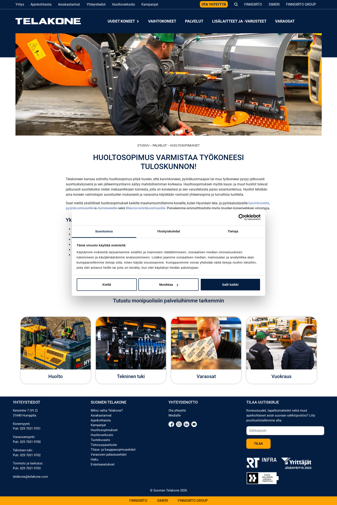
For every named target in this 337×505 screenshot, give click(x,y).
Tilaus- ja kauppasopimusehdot (113, 450)
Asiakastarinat (69, 4)
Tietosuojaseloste (104, 445)
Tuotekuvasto (100, 440)
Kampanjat (149, 4)
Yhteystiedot (96, 4)
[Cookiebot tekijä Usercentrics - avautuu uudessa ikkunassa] (241, 217)
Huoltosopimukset (104, 430)
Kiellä (106, 284)
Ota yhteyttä (214, 4)
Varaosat (285, 21)
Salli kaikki (230, 284)
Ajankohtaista (41, 4)
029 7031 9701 (30, 428)
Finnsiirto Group (301, 4)
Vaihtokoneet (162, 21)
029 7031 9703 (30, 468)
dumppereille (107, 208)
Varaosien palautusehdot (109, 454)
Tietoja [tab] (233, 231)
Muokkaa (168, 284)
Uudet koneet (123, 21)
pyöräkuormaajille (79, 208)
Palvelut (194, 21)
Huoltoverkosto (123, 4)
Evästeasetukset (103, 464)
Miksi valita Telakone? (107, 410)
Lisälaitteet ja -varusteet (239, 21)
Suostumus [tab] (104, 231)
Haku (94, 459)
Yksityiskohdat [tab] (168, 231)
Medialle (174, 415)
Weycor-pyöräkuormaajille (145, 208)
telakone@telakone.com (30, 477)
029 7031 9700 (30, 442)
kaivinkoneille (258, 203)
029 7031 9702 (30, 455)
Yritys (19, 4)
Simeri (274, 4)
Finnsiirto (253, 4)
